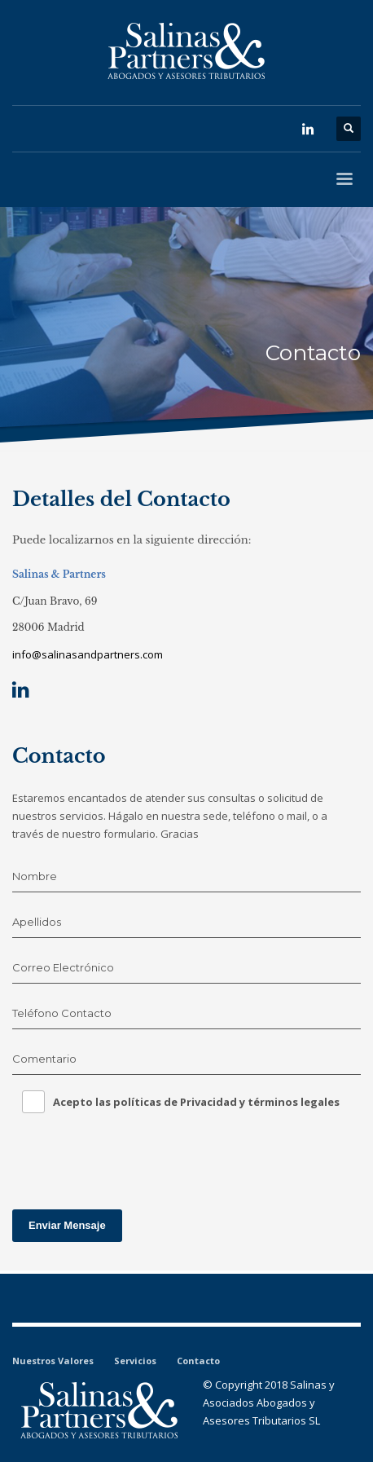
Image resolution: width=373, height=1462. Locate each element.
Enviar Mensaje (67, 1225)
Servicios (135, 1360)
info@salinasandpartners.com (87, 654)
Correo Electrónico (63, 967)
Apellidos (36, 921)
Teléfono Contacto (62, 1012)
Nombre (34, 876)
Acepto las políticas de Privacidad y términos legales (196, 1101)
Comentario (44, 1058)
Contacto (198, 1360)
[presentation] (136, 1156)
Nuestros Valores (53, 1360)
